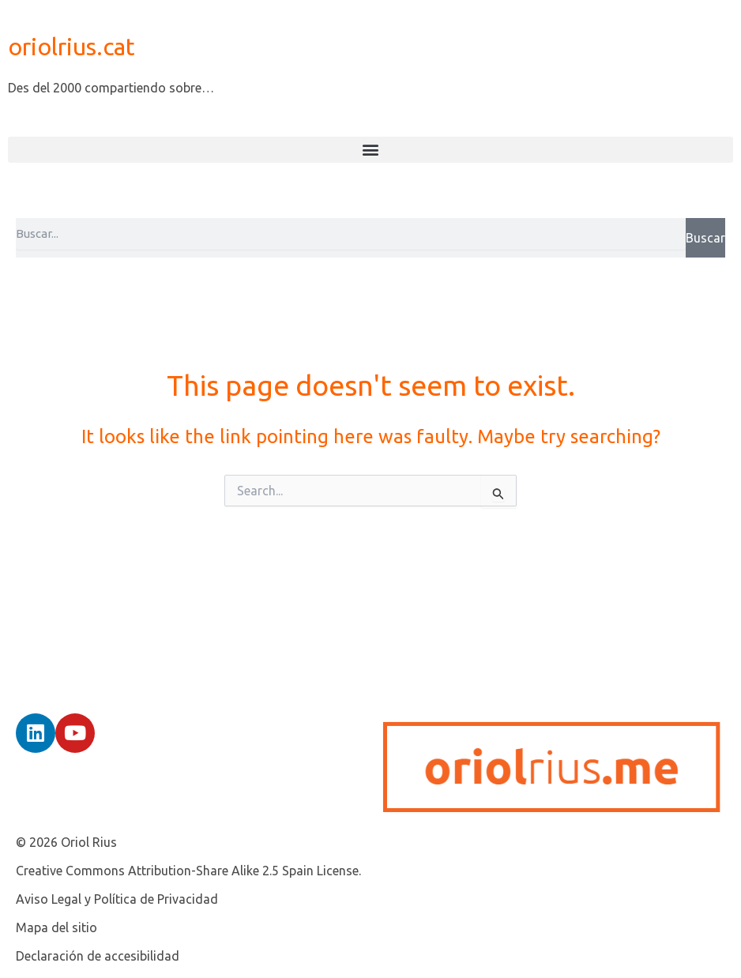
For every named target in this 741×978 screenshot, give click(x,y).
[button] (370, 150)
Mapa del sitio (56, 927)
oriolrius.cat (71, 46)
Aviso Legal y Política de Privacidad (117, 899)
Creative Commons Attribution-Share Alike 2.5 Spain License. (188, 870)
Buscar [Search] (705, 238)
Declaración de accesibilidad (97, 956)
